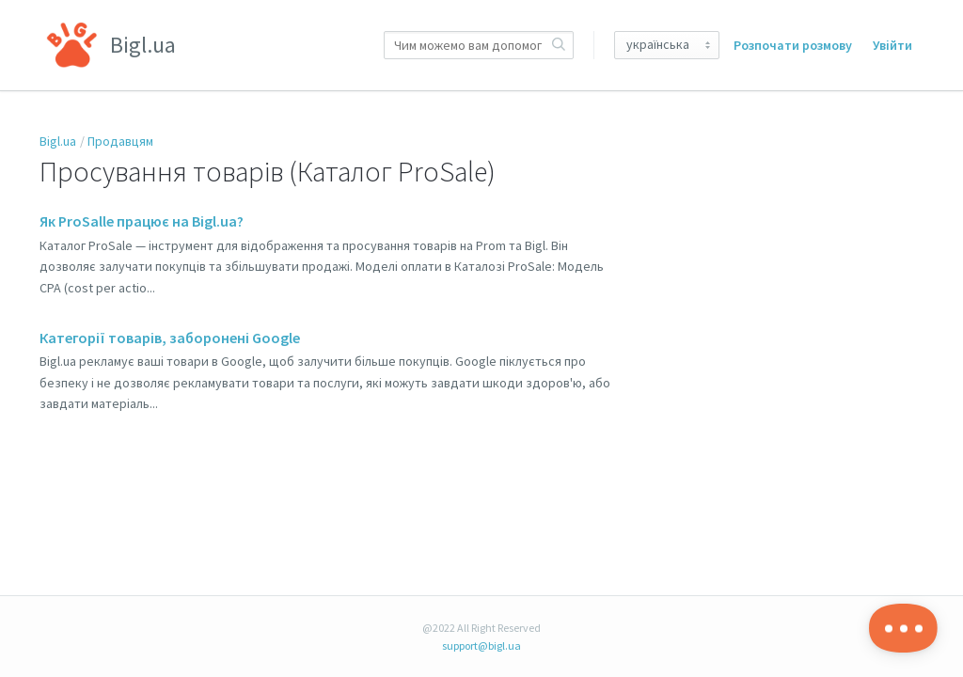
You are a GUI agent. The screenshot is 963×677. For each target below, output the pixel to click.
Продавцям (120, 141)
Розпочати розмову (793, 45)
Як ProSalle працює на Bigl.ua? (141, 221)
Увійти (892, 45)
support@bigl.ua (481, 645)
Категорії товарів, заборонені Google (169, 337)
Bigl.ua (57, 141)
